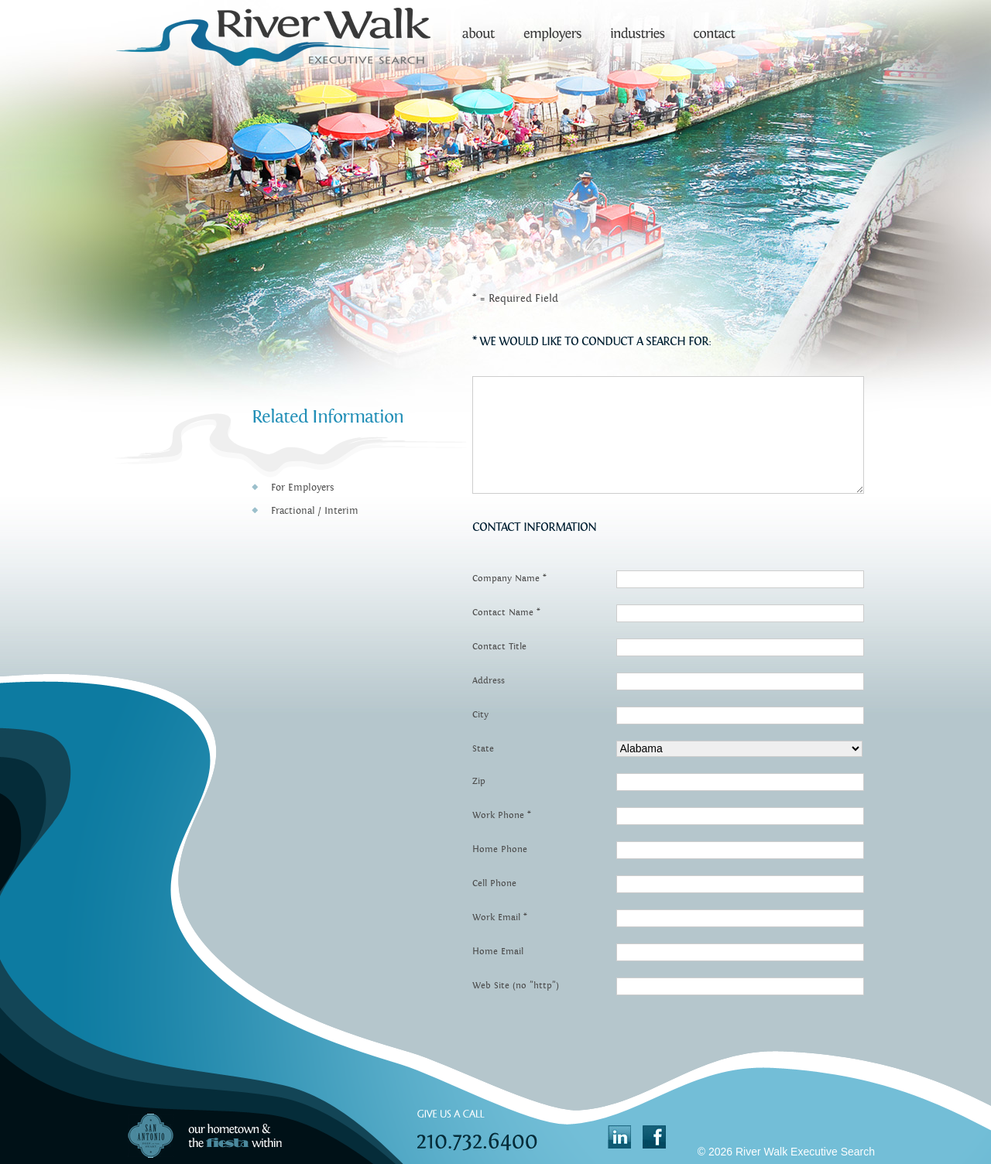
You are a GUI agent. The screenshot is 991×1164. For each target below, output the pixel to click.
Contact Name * (506, 612)
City (480, 714)
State (483, 748)
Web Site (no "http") (515, 985)
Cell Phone (494, 883)
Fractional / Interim (314, 511)
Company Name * (509, 578)
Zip (478, 780)
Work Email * (499, 917)
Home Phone (499, 849)
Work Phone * (501, 815)
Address (488, 680)
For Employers (302, 487)
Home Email (497, 951)
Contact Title (499, 646)
